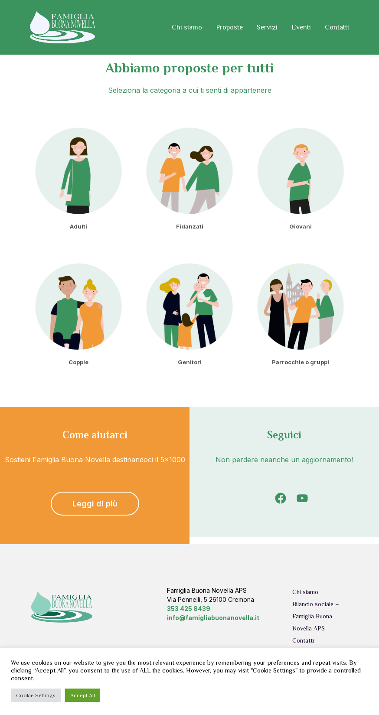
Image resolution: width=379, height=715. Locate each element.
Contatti (337, 27)
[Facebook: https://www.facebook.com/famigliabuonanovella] (280, 498)
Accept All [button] (82, 695)
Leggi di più (95, 503)
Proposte (229, 27)
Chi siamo (187, 27)
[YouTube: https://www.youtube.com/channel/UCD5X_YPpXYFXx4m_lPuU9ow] (302, 498)
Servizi (267, 27)
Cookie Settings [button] (36, 695)
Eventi (301, 27)
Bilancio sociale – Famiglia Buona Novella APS (315, 616)
